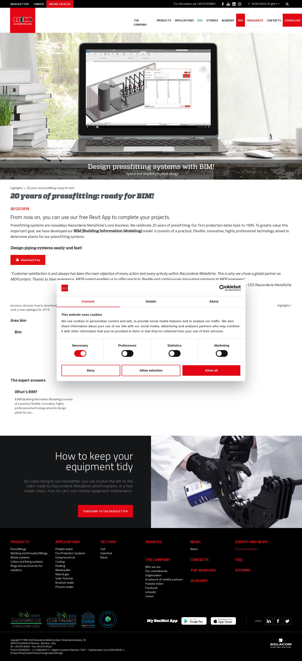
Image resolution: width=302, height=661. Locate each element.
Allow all (211, 370)
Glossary (199, 580)
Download (292, 20)
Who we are (153, 567)
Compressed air (65, 557)
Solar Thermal (64, 578)
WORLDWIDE (263, 4)
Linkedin (150, 592)
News (194, 549)
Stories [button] (209, 20)
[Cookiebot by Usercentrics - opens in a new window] (222, 288)
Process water (64, 586)
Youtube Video (154, 583)
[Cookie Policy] (32, 653)
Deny (91, 370)
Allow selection (150, 370)
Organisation (153, 575)
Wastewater (63, 570)
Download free (30, 260)
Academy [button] (225, 20)
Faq (238, 559)
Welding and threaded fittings (29, 553)
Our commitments (156, 571)
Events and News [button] (251, 542)
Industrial (106, 553)
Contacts (199, 559)
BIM (238, 20)
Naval (103, 557)
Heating (60, 565)
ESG (196, 20)
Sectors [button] (108, 542)
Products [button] (159, 20)
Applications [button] (180, 20)
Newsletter (20, 3)
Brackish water (64, 582)
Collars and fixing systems (26, 561)
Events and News (246, 549)
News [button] (195, 542)
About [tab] (214, 301)
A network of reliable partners (164, 579)
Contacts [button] (273, 20)
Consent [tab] (88, 301)
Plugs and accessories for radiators (26, 567)
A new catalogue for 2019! (33, 309)
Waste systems (20, 557)
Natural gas (62, 574)
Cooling (60, 561)
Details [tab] (151, 301)
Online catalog (62, 3)
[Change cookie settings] (51, 653)
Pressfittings (18, 549)
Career (40, 3)
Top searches (203, 570)
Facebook (151, 587)
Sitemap (243, 570)
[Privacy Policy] (17, 653)
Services (153, 542)
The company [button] (138, 20)
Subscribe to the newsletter (105, 511)
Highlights (254, 20)
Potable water (64, 549)
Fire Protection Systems (70, 553)
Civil (102, 549)
